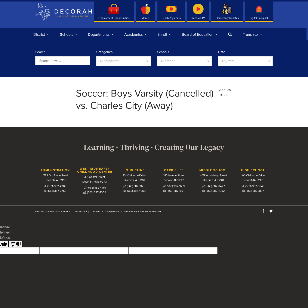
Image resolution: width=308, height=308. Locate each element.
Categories (104, 52)
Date (221, 52)
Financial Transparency (106, 211)
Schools (163, 52)
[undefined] (15, 244)
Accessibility (81, 211)
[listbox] (252, 34)
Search (40, 52)
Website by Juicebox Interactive (142, 211)
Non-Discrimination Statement (52, 211)
